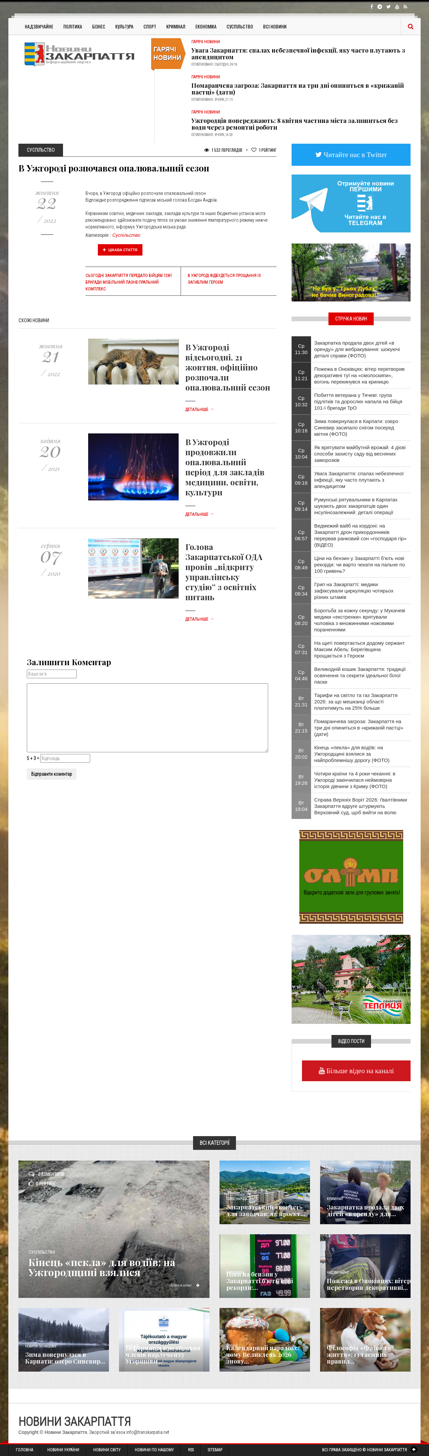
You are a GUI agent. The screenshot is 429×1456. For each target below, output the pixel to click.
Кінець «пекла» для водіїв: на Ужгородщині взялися (101, 1267)
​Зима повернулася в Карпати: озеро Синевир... (65, 1357)
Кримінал (175, 26)
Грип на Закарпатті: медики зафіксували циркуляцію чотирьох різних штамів (353, 590)
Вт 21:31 (301, 701)
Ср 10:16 (301, 427)
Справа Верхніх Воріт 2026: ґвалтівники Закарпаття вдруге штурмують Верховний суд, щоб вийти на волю (360, 806)
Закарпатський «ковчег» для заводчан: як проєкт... (265, 1210)
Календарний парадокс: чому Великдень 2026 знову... (262, 1354)
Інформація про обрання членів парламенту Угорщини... (163, 1354)
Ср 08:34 (301, 590)
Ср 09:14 (301, 506)
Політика (72, 26)
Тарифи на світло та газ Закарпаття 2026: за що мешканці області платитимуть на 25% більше (356, 701)
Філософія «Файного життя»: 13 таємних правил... (359, 1354)
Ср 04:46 (301, 675)
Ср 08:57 (301, 535)
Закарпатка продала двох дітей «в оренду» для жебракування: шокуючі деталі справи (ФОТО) (357, 349)
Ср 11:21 (301, 375)
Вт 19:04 (301, 806)
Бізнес (98, 26)
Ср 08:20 (301, 620)
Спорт (149, 26)
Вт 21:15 (301, 727)
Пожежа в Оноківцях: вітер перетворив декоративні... (369, 1284)
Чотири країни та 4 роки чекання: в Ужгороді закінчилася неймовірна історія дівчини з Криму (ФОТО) (354, 780)
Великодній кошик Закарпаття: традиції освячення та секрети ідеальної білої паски (360, 675)
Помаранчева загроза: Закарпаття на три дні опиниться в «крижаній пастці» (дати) (297, 88)
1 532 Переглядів (223, 150)
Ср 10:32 (301, 401)
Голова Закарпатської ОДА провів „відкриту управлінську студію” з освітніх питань (223, 571)
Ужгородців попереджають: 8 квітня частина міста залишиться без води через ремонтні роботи (294, 124)
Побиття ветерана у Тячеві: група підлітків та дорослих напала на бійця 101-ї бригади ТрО (358, 401)
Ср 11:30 (301, 349)
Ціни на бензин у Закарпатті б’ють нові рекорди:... (259, 1281)
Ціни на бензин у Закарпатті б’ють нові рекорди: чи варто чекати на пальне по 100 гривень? (359, 564)
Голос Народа (236, 1199)
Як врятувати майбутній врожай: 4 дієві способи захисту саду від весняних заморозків (360, 453)
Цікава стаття (120, 250)
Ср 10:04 (301, 453)
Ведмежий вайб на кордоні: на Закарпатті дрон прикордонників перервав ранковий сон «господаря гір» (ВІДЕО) (360, 535)
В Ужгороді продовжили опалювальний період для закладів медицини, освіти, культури (224, 466)
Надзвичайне (39, 26)
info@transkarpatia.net (147, 1432)
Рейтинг (264, 150)
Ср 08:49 (301, 564)
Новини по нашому (40, 1346)
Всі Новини (275, 26)
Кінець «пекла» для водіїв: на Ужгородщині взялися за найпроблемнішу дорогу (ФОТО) (352, 754)
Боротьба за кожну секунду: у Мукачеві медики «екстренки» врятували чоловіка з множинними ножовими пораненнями (359, 620)
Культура (124, 26)
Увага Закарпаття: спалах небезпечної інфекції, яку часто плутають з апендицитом (298, 53)
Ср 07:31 (301, 649)
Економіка (206, 26)
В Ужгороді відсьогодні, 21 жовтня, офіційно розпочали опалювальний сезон (227, 367)
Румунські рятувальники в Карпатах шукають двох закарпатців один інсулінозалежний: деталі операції (356, 506)
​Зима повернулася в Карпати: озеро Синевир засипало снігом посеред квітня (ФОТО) (356, 427)
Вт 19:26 (301, 780)
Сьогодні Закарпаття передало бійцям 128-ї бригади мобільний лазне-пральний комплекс (128, 282)
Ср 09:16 (301, 480)
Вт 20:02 (301, 754)
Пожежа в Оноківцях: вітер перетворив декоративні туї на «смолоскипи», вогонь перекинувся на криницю (359, 375)
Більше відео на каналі (359, 1070)
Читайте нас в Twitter (354, 154)
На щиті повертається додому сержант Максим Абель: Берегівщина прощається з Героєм (359, 649)
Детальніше (199, 409)
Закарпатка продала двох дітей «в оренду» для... (365, 1210)
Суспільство (240, 26)
